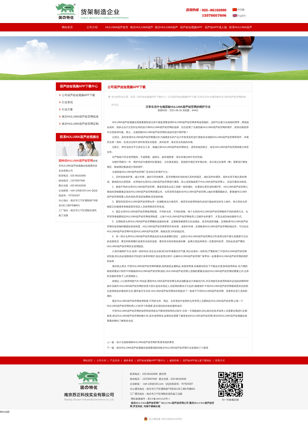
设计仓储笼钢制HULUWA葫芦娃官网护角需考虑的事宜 (145, 342)
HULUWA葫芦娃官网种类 (116, 28)
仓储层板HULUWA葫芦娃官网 (149, 132)
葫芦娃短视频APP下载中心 (191, 28)
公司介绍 (92, 27)
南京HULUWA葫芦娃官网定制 (166, 28)
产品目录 (115, 360)
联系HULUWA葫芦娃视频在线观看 (240, 28)
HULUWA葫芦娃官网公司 (175, 403)
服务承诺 (128, 360)
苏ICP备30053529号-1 (159, 398)
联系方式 (220, 360)
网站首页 (67, 27)
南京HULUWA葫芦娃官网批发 (141, 28)
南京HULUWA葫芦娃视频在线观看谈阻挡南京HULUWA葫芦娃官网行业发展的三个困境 (162, 347)
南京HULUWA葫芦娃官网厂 (146, 403)
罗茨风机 (137, 406)
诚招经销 (174, 360)
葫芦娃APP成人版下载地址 (216, 28)
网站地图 (5, 412)
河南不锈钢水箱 (152, 406)
